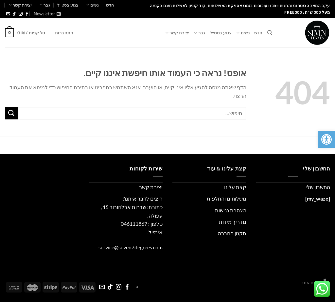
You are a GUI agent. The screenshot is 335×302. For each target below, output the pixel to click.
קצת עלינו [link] (235, 187)
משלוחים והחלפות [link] (226, 198)
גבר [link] (44, 5)
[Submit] (11, 113)
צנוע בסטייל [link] (68, 5)
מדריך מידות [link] (232, 222)
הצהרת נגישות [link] (230, 210)
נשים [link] (92, 5)
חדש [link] (110, 5)
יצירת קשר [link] (20, 5)
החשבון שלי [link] (318, 187)
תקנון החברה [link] (232, 233)
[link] (326, 139)
